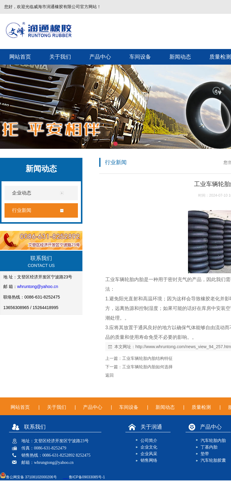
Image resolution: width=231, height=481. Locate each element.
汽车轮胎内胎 (213, 440)
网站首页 (20, 57)
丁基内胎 (209, 447)
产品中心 (100, 57)
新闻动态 (180, 57)
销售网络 (148, 460)
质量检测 (201, 407)
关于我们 (60, 57)
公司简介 (148, 440)
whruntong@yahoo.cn (37, 286)
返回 (109, 375)
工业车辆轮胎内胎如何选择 (147, 366)
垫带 (205, 454)
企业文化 (148, 447)
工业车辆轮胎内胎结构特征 (147, 358)
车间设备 (140, 57)
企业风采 (148, 454)
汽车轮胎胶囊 (213, 460)
